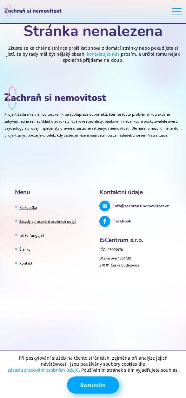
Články (24, 249)
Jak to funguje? (31, 235)
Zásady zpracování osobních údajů (47, 221)
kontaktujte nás (103, 54)
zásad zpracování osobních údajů (43, 370)
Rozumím (93, 385)
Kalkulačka (28, 207)
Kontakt (25, 263)
